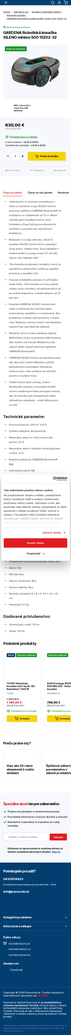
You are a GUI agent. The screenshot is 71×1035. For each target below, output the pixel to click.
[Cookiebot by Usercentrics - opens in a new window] (53, 479)
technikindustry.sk (16, 943)
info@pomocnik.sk (16, 891)
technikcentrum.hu (16, 955)
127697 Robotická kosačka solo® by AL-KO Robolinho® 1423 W (21, 686)
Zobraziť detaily (52, 532)
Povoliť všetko (35, 542)
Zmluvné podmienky (13, 1030)
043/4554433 (13, 879)
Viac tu (56, 851)
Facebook (13, 969)
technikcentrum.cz (17, 949)
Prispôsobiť (35, 553)
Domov (6, 12)
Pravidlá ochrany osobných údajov (20, 1028)
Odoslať (58, 837)
